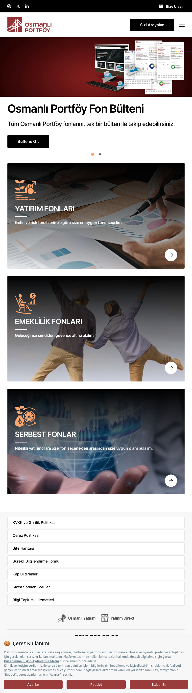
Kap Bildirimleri (25, 574)
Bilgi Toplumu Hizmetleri (33, 600)
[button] (92, 154)
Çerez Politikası (26, 535)
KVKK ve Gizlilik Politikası (34, 522)
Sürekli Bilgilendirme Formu (36, 561)
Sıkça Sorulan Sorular (31, 587)
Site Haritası (23, 548)
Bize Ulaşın (175, 6)
